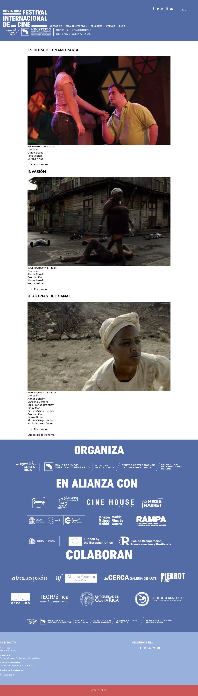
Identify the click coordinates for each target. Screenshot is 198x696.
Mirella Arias (35, 158)
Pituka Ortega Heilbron (42, 411)
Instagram (167, 9)
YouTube (162, 9)
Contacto (171, 9)
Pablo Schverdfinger (40, 423)
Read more (48, 164)
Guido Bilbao (35, 152)
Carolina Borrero (38, 401)
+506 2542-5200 (8, 650)
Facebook (153, 9)
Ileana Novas (35, 417)
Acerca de (56, 26)
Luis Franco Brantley (41, 404)
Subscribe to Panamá (41, 434)
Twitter (158, 9)
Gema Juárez (36, 283)
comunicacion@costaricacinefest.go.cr (19, 665)
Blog (122, 26)
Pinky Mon (34, 407)
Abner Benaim (36, 274)
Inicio (25, 18)
